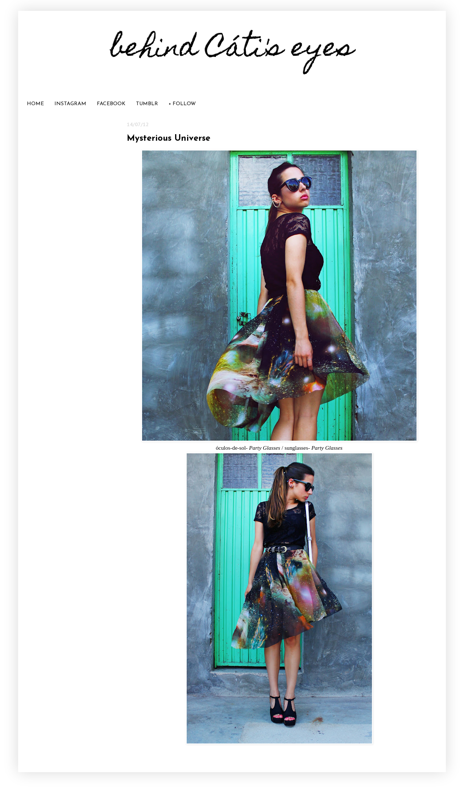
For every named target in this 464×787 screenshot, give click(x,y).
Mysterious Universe (168, 138)
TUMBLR (147, 104)
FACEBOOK (111, 104)
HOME (35, 104)
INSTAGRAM (70, 104)
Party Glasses (264, 448)
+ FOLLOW (182, 104)
